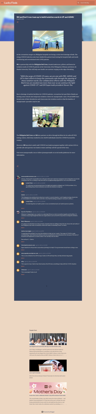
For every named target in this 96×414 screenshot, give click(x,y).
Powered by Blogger (48, 412)
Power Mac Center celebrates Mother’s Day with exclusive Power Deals (47, 395)
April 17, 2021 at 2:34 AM (33, 269)
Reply (22, 191)
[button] (17, 22)
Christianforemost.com (28, 245)
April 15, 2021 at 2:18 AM (39, 183)
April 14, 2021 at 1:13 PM (43, 176)
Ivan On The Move (26, 211)
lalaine (23, 194)
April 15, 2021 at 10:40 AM (38, 211)
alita (22, 261)
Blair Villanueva (25, 221)
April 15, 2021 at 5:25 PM (37, 221)
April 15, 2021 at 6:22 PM (38, 231)
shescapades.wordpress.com (29, 253)
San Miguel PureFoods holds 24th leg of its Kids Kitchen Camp (45, 346)
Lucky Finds (10, 2)
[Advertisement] (48, 314)
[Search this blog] (86, 3)
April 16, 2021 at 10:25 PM (30, 261)
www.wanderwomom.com (28, 176)
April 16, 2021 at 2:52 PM (45, 253)
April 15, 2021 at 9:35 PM (41, 245)
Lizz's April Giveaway (34, 372)
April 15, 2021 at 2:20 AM (39, 201)
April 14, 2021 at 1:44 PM (31, 194)
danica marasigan (26, 231)
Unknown (24, 269)
